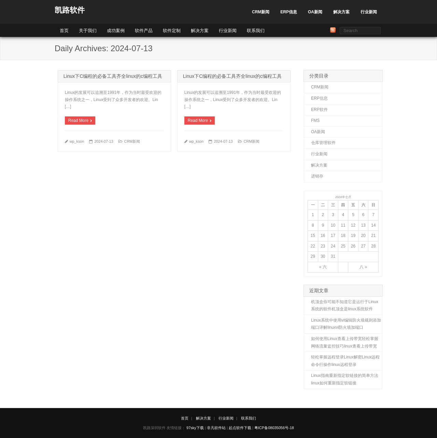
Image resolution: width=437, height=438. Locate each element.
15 (313, 235)
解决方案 (341, 12)
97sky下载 (195, 428)
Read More (78, 120)
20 (363, 235)
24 (333, 246)
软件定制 (172, 30)
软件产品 (144, 30)
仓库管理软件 (323, 142)
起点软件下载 (240, 428)
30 (323, 256)
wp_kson (77, 141)
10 (333, 225)
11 (343, 225)
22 (313, 246)
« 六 (323, 267)
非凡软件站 (216, 428)
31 (333, 256)
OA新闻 (315, 12)
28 (373, 246)
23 (323, 246)
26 (353, 246)
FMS (315, 120)
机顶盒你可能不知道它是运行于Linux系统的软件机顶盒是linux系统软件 (344, 305)
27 (363, 246)
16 (323, 235)
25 (343, 246)
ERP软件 (319, 109)
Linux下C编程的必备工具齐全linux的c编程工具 (113, 76)
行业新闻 (369, 12)
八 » (363, 267)
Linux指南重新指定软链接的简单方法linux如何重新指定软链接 (344, 379)
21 (373, 235)
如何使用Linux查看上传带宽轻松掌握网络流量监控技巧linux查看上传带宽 (344, 342)
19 (353, 235)
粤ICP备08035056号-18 (274, 428)
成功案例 (116, 30)
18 (343, 235)
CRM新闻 (260, 12)
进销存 (317, 176)
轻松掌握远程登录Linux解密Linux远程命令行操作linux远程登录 (345, 361)
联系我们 (256, 30)
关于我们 (88, 30)
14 (373, 225)
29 (313, 256)
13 (363, 225)
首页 (64, 30)
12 (353, 225)
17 (333, 235)
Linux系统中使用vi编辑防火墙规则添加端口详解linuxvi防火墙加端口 (346, 324)
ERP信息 (288, 12)
